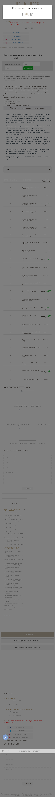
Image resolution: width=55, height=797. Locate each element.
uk (22, 14)
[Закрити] (50, 7)
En (32, 14)
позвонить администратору (29, 751)
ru (27, 14)
